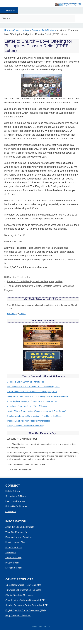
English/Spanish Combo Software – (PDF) (25, 610)
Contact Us (10, 511)
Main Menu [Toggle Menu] (9, 10)
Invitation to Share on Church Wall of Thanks (27, 406)
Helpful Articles (12, 491)
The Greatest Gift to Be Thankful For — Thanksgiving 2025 (33, 387)
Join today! (12, 313)
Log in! (22, 313)
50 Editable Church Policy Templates (23, 585)
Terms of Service (13, 557)
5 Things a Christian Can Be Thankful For (25, 382)
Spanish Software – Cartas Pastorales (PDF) (26, 605)
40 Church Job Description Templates (23, 590)
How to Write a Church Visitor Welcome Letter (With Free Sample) (36, 411)
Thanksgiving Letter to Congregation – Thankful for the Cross (34, 416)
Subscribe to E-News (15, 496)
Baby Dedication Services (18, 615)
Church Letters (21, 30)
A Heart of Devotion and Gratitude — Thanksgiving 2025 (32, 391)
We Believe (10, 552)
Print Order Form (13, 547)
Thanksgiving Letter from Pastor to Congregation (28, 421)
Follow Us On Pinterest (16, 506)
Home (7, 30)
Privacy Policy (12, 563)
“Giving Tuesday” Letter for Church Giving (25, 426)
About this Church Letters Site (19, 527)
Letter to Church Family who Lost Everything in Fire (34, 281)
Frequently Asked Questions (18, 537)
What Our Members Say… (18, 532)
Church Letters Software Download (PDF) (25, 600)
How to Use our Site (15, 542)
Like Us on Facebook (15, 501)
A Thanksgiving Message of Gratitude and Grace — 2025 (32, 401)
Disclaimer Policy (13, 568)
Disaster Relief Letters (44, 30)
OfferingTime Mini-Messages (19, 595)
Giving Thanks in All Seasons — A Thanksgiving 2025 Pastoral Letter (37, 396)
